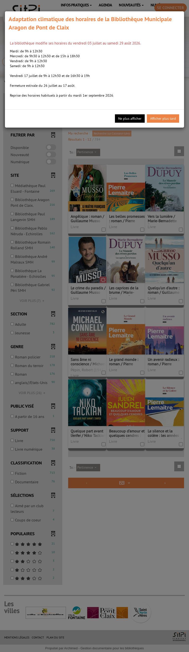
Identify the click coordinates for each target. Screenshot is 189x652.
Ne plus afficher (130, 118)
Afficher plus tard (163, 118)
